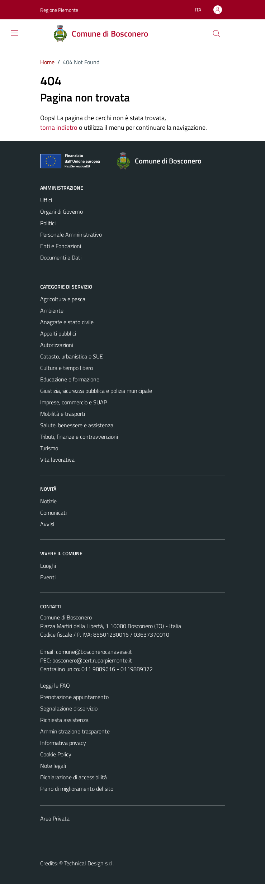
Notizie (48, 501)
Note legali (53, 765)
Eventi (48, 577)
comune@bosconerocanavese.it (94, 651)
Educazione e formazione (69, 379)
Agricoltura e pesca (62, 299)
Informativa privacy (63, 742)
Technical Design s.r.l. (89, 863)
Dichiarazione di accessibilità (73, 777)
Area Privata (55, 818)
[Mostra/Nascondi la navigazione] (14, 33)
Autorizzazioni (56, 345)
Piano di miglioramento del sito (76, 788)
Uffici (46, 200)
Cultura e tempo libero (66, 367)
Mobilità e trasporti (62, 413)
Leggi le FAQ (55, 685)
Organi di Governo (61, 211)
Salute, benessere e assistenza (76, 425)
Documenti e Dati (60, 257)
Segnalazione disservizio (69, 708)
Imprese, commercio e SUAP (73, 402)
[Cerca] (216, 33)
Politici (48, 223)
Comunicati (53, 512)
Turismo (49, 448)
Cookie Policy (55, 754)
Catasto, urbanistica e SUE (71, 356)
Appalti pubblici (58, 333)
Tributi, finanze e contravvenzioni (79, 436)
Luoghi (48, 565)
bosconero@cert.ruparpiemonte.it (92, 660)
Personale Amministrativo (71, 234)
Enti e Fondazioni (60, 246)
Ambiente (51, 310)
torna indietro (58, 127)
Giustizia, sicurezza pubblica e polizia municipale (96, 390)
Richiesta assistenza (64, 720)
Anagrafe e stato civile (67, 322)
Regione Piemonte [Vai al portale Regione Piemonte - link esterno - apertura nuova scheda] (59, 10)
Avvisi (47, 524)
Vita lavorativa (57, 459)
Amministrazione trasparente (75, 731)
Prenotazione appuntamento (74, 697)
